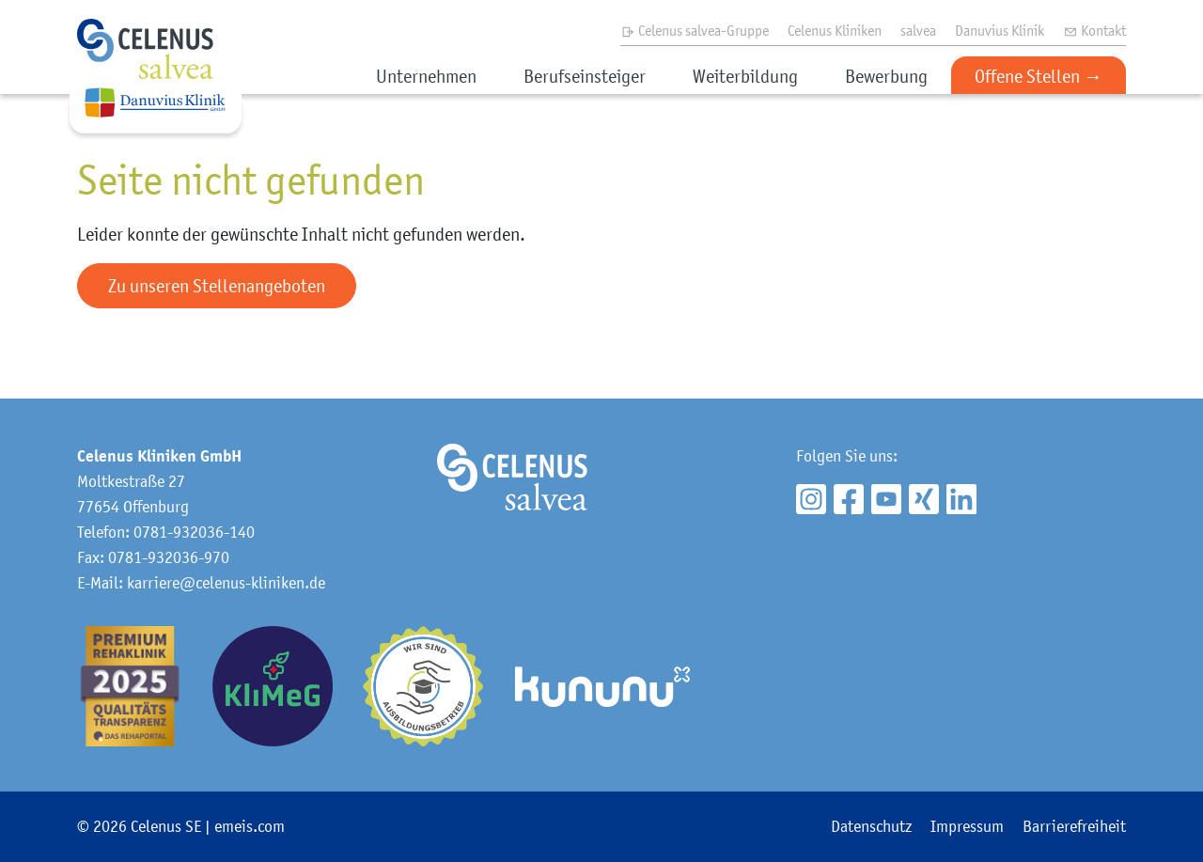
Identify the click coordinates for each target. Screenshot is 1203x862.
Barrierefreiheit (1074, 826)
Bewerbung (886, 76)
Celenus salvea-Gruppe (694, 30)
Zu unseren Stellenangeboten (216, 285)
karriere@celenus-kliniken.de (226, 582)
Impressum (967, 826)
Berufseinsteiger (584, 76)
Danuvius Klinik (999, 30)
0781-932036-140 (194, 532)
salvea (918, 30)
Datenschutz (871, 826)
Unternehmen (426, 76)
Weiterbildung (745, 76)
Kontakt (1094, 30)
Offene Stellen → (1038, 76)
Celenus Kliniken (835, 30)
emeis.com (249, 826)
